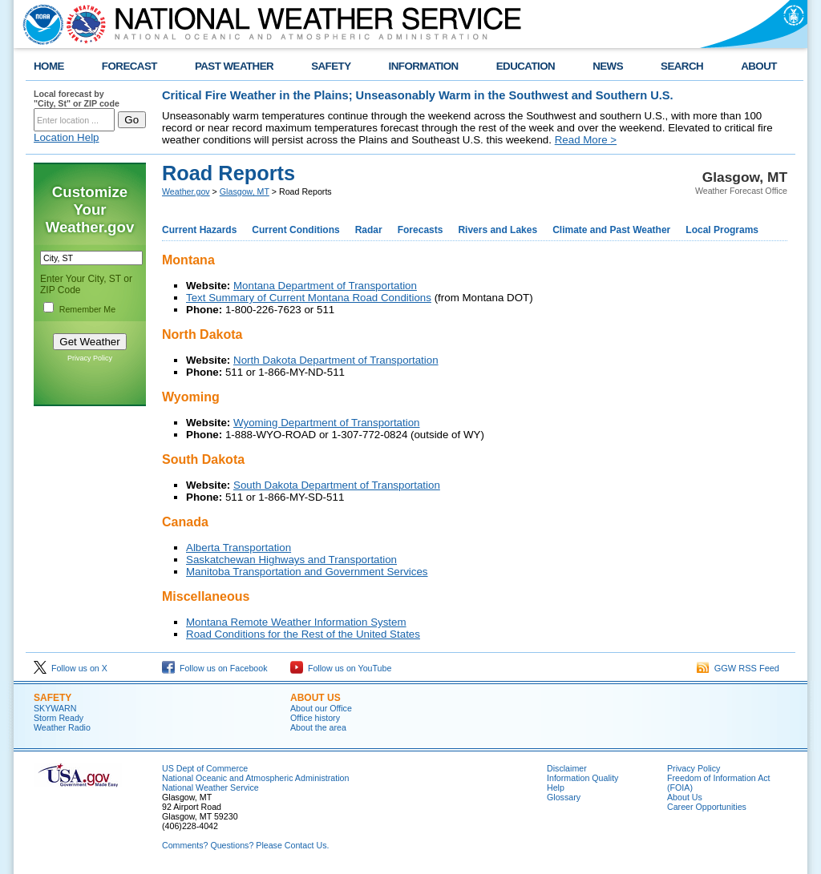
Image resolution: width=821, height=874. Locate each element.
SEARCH (682, 66)
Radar (368, 230)
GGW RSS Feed (738, 668)
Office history (315, 718)
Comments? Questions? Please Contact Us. (245, 845)
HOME (49, 66)
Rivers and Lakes (497, 230)
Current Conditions (295, 230)
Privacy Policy (89, 358)
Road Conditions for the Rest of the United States (303, 634)
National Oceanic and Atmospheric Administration (255, 778)
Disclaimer (567, 768)
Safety (52, 697)
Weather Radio (62, 727)
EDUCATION (525, 66)
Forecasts (420, 230)
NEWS (607, 66)
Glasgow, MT (244, 191)
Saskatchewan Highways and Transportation (291, 560)
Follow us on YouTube (340, 668)
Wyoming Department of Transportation (326, 423)
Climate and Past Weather (611, 230)
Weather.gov (186, 191)
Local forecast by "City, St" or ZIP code (76, 98)
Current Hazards (199, 230)
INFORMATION (424, 66)
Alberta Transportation (238, 548)
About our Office (321, 708)
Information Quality (582, 778)
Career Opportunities (706, 807)
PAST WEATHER (234, 66)
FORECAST (129, 66)
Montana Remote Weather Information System (296, 622)
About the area (318, 727)
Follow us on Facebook (215, 668)
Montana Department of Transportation (325, 286)
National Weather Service (210, 787)
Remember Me (87, 309)
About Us (684, 797)
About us (315, 697)
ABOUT (759, 66)
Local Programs (722, 230)
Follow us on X (70, 668)
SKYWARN (55, 708)
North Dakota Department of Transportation (336, 360)
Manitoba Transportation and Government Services (307, 572)
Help (555, 787)
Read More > (586, 140)
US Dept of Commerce (205, 768)
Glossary (563, 797)
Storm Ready (58, 718)
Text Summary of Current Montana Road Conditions (308, 298)
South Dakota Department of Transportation (336, 485)
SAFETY (330, 66)
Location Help (66, 137)
